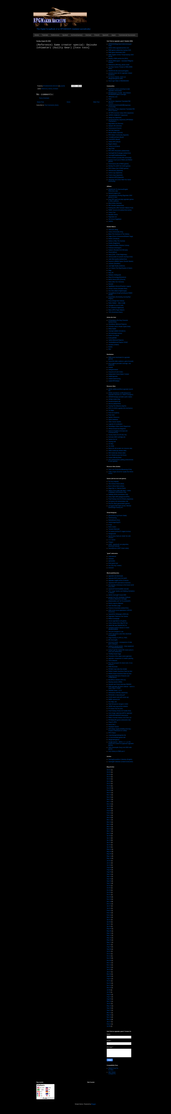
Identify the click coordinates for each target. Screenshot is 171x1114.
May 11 (109, 856)
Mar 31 (109, 917)
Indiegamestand (113, 369)
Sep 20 (109, 881)
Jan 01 (109, 1003)
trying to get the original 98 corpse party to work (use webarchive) (120, 650)
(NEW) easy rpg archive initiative (118, 706)
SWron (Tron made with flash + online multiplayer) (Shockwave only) (119, 491)
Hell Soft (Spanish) (114, 130)
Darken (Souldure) (113, 238)
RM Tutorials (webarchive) (116, 205)
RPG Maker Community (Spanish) (118, 135)
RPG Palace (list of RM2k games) (118, 168)
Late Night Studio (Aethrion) (116, 266)
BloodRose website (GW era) (117, 680)
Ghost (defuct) (112, 252)
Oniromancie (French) (114, 128)
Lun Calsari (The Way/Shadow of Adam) (120, 268)
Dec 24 (109, 804)
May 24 (109, 1006)
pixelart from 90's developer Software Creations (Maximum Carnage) (119, 598)
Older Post (96, 102)
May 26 (109, 940)
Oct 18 (109, 781)
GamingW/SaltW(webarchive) (117, 155)
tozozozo (111, 568)
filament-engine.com (114, 193)
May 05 (109, 928)
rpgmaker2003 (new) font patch (117, 578)
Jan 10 (109, 806)
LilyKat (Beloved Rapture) (116, 340)
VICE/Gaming (112, 518)
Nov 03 (109, 958)
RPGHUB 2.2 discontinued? (116, 695)
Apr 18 (109, 840)
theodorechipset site (114, 401)
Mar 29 (109, 1019)
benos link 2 (112, 724)
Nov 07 (109, 792)
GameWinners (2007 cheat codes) (118, 548)
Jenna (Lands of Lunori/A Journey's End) (120, 257)
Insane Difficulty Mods (114, 457)
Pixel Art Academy (113, 413)
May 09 (109, 854)
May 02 (109, 849)
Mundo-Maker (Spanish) (115, 132)
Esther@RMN (112, 338)
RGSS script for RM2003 (115, 603)
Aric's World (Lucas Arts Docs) (117, 455)
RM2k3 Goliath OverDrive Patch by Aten (120, 671)
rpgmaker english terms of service (118, 580)
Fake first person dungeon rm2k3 (118, 704)
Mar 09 (109, 817)
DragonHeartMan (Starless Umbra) (118, 245)
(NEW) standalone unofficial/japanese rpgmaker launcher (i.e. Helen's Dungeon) (120, 393)
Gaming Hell (112, 441)
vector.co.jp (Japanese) (115, 173)
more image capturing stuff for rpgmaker (120, 713)
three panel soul (113, 563)
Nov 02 (109, 788)
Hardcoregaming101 (114, 522)
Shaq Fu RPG (112, 722)
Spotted (65, 35)
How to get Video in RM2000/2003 (118, 81)
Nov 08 (109, 897)
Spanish (105, 35)
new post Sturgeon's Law (115, 631)
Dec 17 (109, 801)
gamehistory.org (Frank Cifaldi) (117, 515)
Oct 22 (109, 783)
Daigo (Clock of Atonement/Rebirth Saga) (120, 236)
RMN (109, 99)
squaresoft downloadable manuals (118, 589)
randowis (111, 559)
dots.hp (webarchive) (114, 403)
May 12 (109, 935)
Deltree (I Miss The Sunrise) (116, 241)
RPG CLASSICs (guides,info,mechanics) (120, 408)
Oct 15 (109, 776)
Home (37, 35)
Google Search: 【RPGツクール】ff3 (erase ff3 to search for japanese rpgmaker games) (121, 743)
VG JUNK (111, 446)
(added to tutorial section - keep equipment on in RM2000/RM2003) (121, 647)
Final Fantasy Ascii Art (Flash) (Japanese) (120, 499)
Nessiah (110, 284)
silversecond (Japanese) (115, 170)
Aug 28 (109, 869)
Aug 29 (109, 872)
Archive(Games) (76, 35)
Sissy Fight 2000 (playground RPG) (118, 497)
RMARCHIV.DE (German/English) (118, 71)
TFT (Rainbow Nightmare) (116, 307)
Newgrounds (112, 533)
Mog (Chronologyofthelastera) (117, 277)
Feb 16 (109, 915)
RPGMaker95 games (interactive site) (119, 720)
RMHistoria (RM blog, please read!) (118, 65)
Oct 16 (109, 779)
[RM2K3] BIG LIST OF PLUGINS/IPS (119, 601)
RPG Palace (112, 733)
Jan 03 (109, 969)
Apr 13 (109, 838)
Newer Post (40, 102)
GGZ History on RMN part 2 (116, 751)
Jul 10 (108, 992)
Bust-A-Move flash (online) (116, 486)
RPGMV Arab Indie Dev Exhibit (117, 669)
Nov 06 (109, 960)
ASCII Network (112, 660)
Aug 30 (109, 999)
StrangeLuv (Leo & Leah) (115, 305)
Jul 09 (108, 990)
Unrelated (55, 88)
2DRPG (110, 221)
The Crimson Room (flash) (116, 484)
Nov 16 (109, 1017)
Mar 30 (109, 833)
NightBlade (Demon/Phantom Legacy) (119, 286)
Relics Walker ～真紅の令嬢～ (117, 303)
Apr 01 (109, 919)
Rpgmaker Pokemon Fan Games (118, 616)
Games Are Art (112, 439)
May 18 (109, 858)
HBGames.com (112, 97)
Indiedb (110, 367)
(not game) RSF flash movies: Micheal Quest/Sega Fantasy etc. (119, 506)
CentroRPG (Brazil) (114, 139)
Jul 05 (108, 1026)
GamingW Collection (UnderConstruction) (120, 761)
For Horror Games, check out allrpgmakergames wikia (117, 77)
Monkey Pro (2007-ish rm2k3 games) (119, 166)
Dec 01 (109, 985)
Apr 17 (109, 924)
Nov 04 (109, 790)
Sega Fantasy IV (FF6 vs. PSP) (117, 637)
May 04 (109, 851)
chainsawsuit (112, 556)
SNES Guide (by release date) (117, 450)
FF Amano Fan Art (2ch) (115, 708)
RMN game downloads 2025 (116, 52)
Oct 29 (109, 892)
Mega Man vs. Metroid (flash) (117, 488)
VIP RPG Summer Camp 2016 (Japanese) (121, 113)
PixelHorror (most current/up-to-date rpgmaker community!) (119, 89)
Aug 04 (109, 976)
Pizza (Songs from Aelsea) (116, 301)
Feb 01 (109, 910)
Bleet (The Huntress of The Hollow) (118, 234)
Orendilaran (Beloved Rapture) (117, 324)
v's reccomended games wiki (116, 737)
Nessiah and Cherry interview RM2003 (119, 684)
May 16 (109, 1015)
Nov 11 (109, 962)
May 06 (109, 931)
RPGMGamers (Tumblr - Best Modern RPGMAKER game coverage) (119, 93)
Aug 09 (109, 867)
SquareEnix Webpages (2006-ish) (118, 614)
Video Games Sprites (114, 422)
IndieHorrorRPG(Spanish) (116, 177)
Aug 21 (109, 978)
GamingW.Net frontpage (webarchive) (119, 153)
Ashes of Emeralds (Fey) (115, 232)
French (96, 35)
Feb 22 (109, 1024)
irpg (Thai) (111, 148)
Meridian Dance (113, 214)
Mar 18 (109, 824)
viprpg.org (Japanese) (114, 117)
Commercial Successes (127, 35)
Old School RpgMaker (114, 219)
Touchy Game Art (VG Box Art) (117, 435)
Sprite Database (113, 419)
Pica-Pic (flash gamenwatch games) (119, 503)
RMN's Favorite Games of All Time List (119, 717)
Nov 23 (109, 967)
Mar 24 (109, 829)
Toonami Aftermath (114, 529)
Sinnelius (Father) (113, 344)
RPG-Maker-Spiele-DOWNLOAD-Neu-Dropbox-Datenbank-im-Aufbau (119, 729)
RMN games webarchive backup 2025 (119, 50)
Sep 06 (109, 949)
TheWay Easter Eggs (114, 654)
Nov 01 (109, 983)
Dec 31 (109, 904)
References (55, 35)
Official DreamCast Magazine (117, 428)
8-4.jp (110, 524)
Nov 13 (109, 795)
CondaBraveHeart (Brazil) (116, 137)
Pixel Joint (111, 415)
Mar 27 (109, 831)
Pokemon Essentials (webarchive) (118, 608)
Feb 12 (109, 815)
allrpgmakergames (113, 739)
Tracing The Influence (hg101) (117, 406)
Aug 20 (109, 994)
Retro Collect (112, 527)
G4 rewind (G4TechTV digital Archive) (119, 531)
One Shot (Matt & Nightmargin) (117, 291)
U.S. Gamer (111, 540)
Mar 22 (109, 826)
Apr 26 (109, 845)
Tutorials (45, 35)
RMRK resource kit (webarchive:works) (119, 210)
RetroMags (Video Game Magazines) (119, 426)
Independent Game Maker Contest (118, 374)
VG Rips (110, 444)
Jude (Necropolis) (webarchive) (117, 259)
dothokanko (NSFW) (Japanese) (118, 692)
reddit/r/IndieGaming (114, 378)
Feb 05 (109, 810)
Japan (113, 35)
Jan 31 (109, 808)
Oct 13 (109, 953)
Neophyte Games (113, 726)
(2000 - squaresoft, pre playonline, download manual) (118, 545)
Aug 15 (109, 947)
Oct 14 (109, 956)
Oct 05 (109, 888)
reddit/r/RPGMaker (114, 381)
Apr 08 (109, 835)
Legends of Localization (115, 424)
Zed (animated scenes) (115, 333)
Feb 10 (109, 813)
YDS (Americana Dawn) (115, 312)
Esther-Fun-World (113, 335)
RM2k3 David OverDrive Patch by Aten (119, 673)
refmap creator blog (114, 399)
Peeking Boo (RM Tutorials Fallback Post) (120, 208)
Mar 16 (109, 822)
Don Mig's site (112, 702)
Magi (109, 270)
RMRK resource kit (114, 699)
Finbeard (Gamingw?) (114, 248)
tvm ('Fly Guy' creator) (114, 565)
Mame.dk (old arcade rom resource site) (120, 448)
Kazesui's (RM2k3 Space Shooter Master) (120, 261)
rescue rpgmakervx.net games (117, 621)
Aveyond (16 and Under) (115, 372)
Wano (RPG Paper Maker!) (116, 310)
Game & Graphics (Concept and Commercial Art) (117, 431)
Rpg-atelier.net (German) (115, 123)
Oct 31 (109, 894)
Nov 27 (109, 799)
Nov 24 (109, 899)
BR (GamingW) (112, 640)
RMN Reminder (113, 667)
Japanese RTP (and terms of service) (119, 583)
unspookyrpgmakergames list (117, 735)
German (88, 35)
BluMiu (110, 347)
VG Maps (111, 410)
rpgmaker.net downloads (115, 576)
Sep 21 (109, 883)
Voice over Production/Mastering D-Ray (120, 469)
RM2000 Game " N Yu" (115, 690)
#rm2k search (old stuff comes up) (118, 697)
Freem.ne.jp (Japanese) (115, 175)
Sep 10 (109, 874)
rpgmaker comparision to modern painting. (120, 658)
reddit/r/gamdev (113, 376)
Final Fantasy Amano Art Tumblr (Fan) (119, 711)
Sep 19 (109, 879)
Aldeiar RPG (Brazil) (114, 142)
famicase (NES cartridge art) (116, 437)
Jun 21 (109, 944)
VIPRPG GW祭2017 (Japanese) (117, 115)
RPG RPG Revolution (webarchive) (118, 151)
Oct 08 (109, 774)
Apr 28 (109, 847)
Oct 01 (109, 770)
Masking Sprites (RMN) (115, 682)
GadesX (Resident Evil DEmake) (118, 250)
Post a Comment (44, 98)
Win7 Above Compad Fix (112, 1073)
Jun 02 (109, 860)
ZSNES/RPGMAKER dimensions (118, 715)
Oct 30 (109, 786)
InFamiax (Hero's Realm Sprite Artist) (119, 326)
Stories (50, 88)
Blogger (93, 1104)
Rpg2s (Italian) (112, 144)
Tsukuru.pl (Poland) (114, 146)
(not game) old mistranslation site (118, 501)
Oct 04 (109, 772)
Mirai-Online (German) (115, 203)
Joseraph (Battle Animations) (116, 331)
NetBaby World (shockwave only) (118, 494)
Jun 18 (109, 865)
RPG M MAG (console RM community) (119, 157)
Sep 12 (109, 876)
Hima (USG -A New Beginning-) (117, 254)
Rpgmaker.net (112, 217)
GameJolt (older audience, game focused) (120, 361)
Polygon (110, 542)
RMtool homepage (113, 618)
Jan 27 (109, 906)
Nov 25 (109, 797)
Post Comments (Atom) (51, 105)
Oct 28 (109, 890)
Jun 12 (109, 863)
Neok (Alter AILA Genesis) (116, 282)
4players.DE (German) (115, 126)
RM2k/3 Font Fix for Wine (113, 1069)
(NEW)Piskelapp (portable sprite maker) (120, 397)
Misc (109, 349)
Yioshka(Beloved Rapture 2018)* (118, 342)
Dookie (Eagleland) (114, 243)
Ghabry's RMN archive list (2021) (118, 58)
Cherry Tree (111, 212)
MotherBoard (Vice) (114, 520)
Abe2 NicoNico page (114, 605)
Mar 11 (109, 820)
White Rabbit (112, 329)
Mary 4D (110, 272)
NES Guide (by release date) (116, 453)
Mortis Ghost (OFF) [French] (116, 279)
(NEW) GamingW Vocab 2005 (117, 595)
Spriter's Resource (113, 417)
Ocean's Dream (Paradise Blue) (117, 288)
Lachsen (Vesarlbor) (114, 263)
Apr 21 (109, 842)
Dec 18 (109, 901)
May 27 (109, 942)
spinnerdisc (111, 561)
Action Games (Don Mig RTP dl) (117, 623)
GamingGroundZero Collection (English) (120, 759)
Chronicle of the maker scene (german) (120, 656)
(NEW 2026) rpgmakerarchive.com (118, 48)
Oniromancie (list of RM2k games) (118, 164)
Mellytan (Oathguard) (114, 275)
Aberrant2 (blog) (113, 229)
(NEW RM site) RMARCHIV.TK (117, 625)
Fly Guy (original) (113, 481)
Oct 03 (109, 885)
